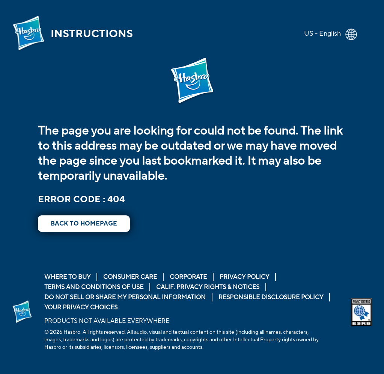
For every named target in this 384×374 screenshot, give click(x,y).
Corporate (188, 277)
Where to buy (67, 277)
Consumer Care (130, 277)
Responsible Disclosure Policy (270, 297)
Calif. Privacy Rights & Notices (207, 287)
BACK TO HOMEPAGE (84, 223)
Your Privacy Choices (80, 307)
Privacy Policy (244, 277)
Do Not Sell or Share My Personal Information (125, 297)
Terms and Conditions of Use (93, 287)
